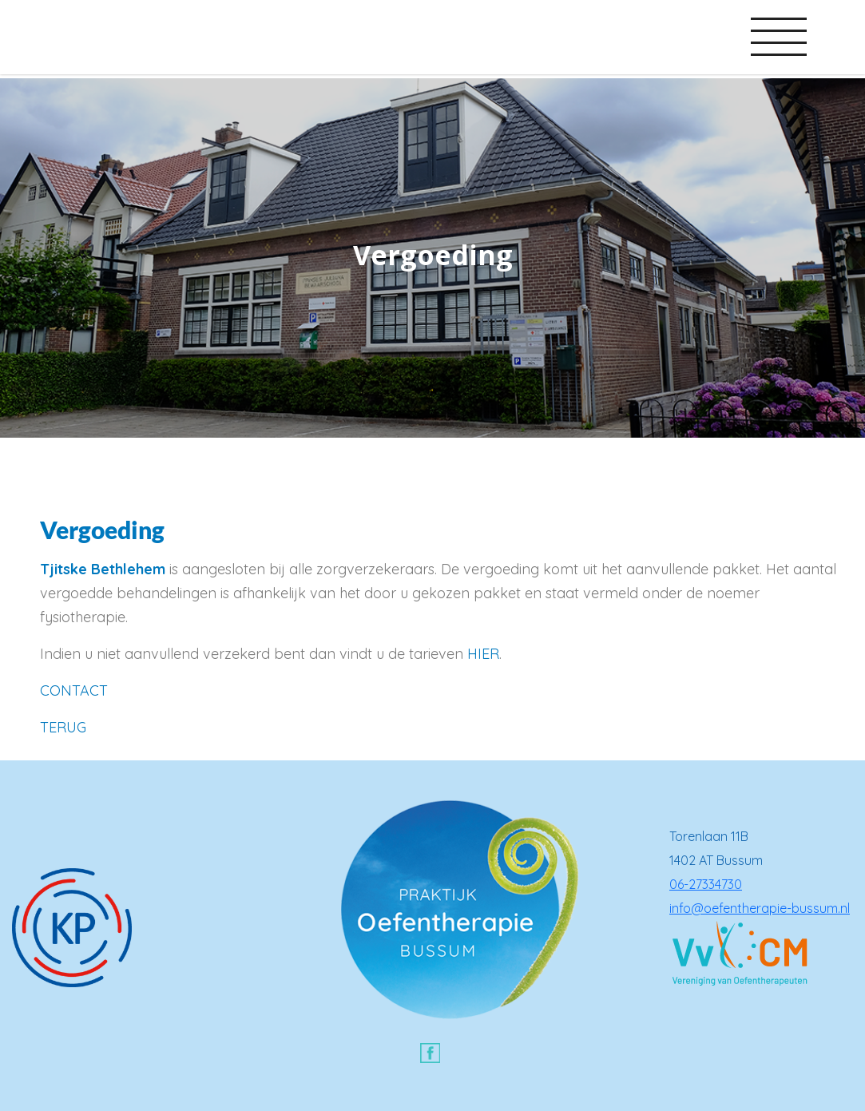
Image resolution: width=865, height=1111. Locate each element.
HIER (483, 654)
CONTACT (74, 690)
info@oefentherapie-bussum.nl (759, 908)
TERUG (63, 727)
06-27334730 (705, 884)
